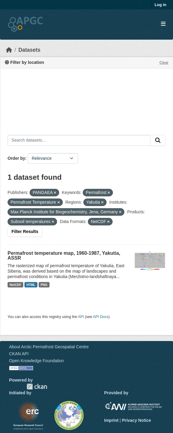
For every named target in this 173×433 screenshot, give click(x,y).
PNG (44, 285)
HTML (31, 285)
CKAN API (19, 353)
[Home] (9, 50)
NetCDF (15, 285)
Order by (16, 158)
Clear (163, 63)
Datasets (29, 50)
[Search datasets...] (79, 140)
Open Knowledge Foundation (36, 360)
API (81, 317)
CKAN (37, 386)
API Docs (100, 317)
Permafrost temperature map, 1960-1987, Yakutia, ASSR (64, 256)
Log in (160, 4)
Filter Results (24, 231)
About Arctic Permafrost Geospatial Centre (49, 346)
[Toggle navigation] (163, 24)
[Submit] (158, 140)
